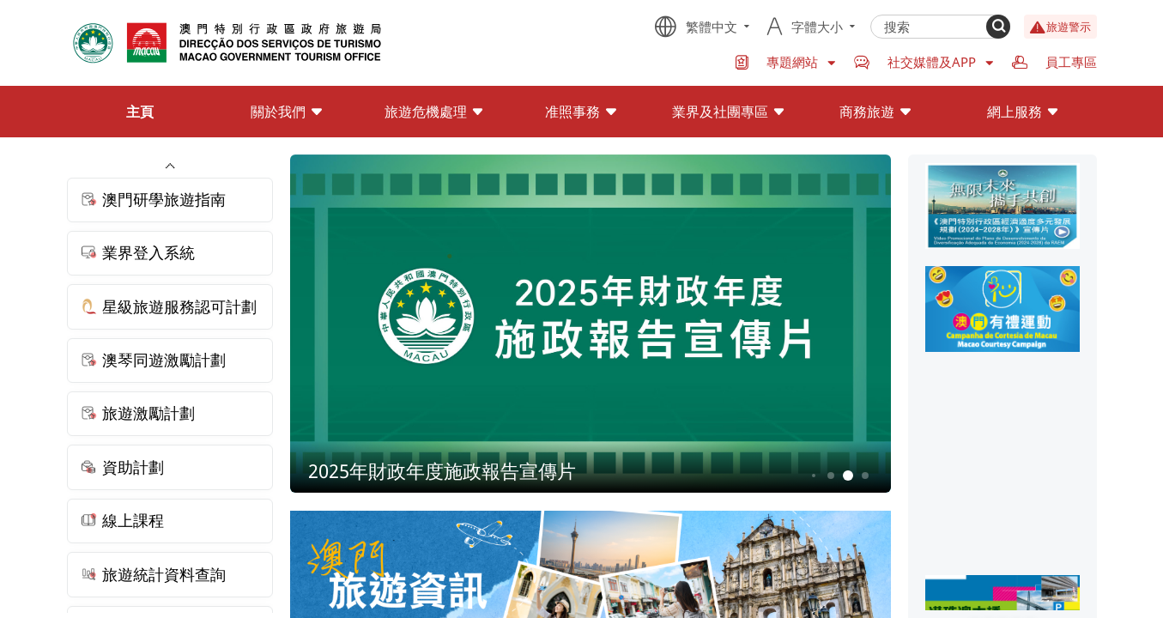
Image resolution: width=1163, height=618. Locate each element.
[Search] (998, 27)
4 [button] (830, 476)
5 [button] (848, 476)
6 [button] (865, 476)
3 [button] (814, 475)
